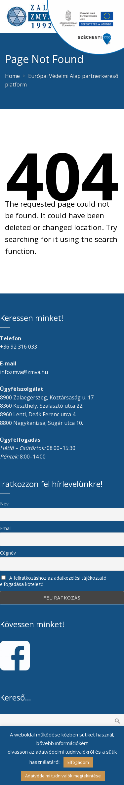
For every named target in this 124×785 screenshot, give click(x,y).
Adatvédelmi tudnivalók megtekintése (63, 776)
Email (6, 528)
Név (4, 503)
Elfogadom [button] (78, 762)
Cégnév (8, 553)
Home (12, 76)
